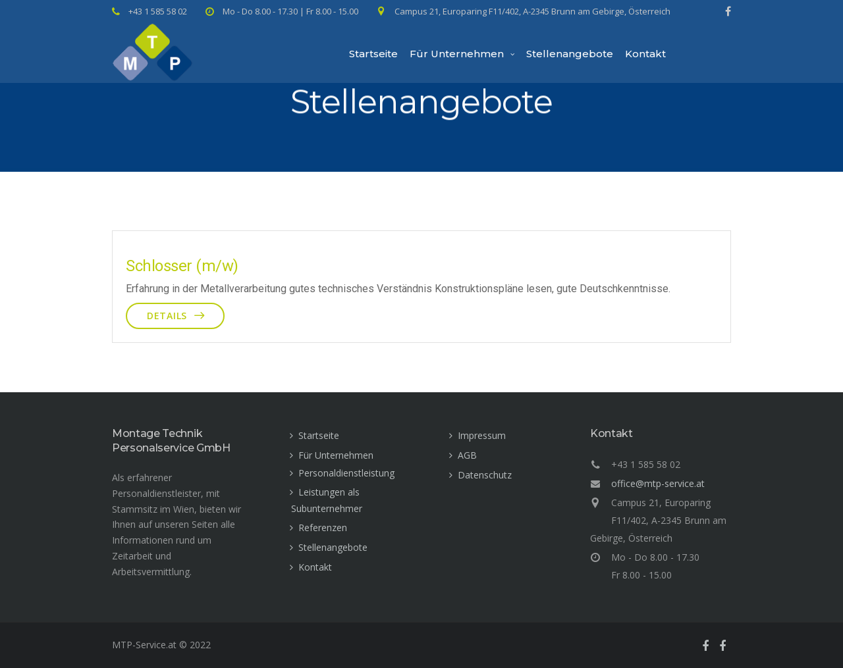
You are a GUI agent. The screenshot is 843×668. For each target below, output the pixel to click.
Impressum (482, 435)
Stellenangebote (569, 53)
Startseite (373, 53)
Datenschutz (485, 475)
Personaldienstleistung (346, 473)
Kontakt (645, 53)
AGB (467, 455)
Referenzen (322, 527)
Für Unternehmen (457, 53)
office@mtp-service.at (658, 483)
